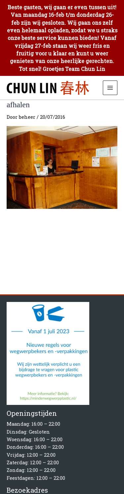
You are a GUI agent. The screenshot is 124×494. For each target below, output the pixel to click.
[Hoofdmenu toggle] (110, 88)
